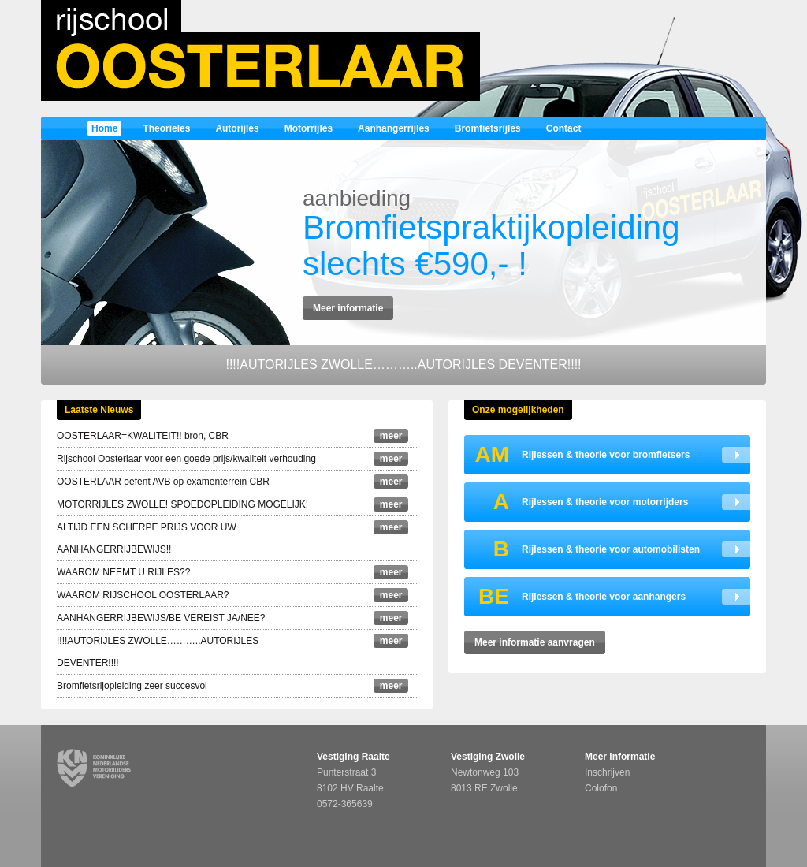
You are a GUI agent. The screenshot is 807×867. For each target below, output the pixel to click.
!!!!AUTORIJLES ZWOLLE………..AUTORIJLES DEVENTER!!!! (403, 364)
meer (391, 435)
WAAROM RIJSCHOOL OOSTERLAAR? (143, 595)
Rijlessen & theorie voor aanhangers (575, 596)
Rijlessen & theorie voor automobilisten (582, 549)
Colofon (601, 788)
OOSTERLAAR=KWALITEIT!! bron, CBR (143, 435)
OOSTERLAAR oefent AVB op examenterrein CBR (163, 481)
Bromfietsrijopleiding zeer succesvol (132, 685)
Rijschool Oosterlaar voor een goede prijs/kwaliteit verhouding (186, 458)
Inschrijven (607, 772)
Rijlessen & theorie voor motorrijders (576, 502)
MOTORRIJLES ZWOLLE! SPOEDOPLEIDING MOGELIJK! (182, 504)
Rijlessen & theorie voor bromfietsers (577, 454)
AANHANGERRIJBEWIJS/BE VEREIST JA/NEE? (161, 617)
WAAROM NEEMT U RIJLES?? (123, 572)
